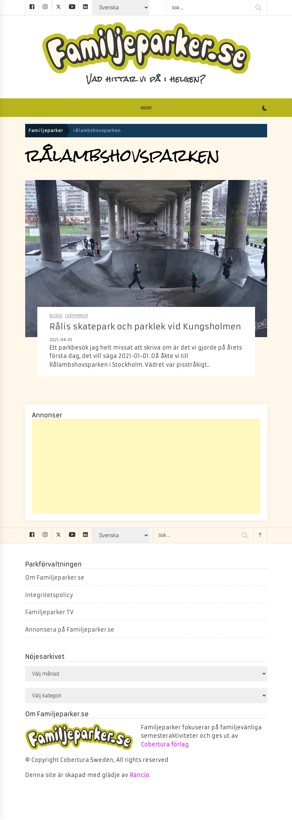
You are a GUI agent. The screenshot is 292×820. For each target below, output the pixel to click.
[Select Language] (120, 7)
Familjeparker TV (49, 612)
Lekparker (76, 316)
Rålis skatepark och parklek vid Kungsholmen (145, 327)
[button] (264, 108)
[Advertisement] (146, 467)
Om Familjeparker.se (54, 577)
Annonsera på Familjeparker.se (70, 629)
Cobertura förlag (165, 744)
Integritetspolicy (49, 595)
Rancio (139, 775)
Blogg (55, 316)
